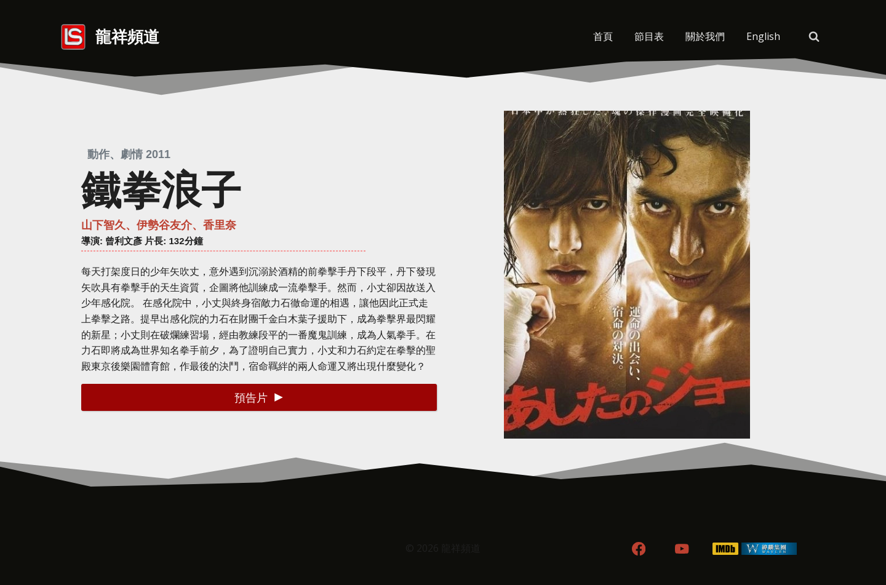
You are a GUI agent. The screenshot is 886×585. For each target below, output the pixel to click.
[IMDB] (726, 549)
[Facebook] (638, 549)
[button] (259, 397)
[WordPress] (769, 549)
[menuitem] (763, 37)
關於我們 (705, 36)
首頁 (603, 36)
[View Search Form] (814, 37)
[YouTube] (682, 549)
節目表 (649, 36)
